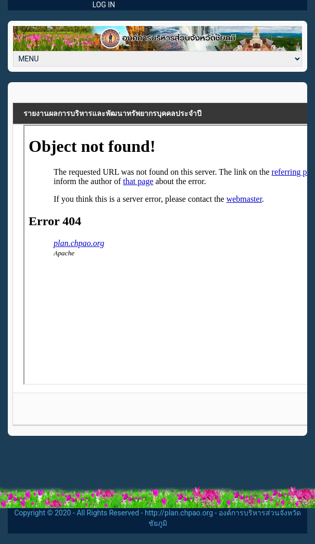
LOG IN (104, 5)
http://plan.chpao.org (179, 513)
